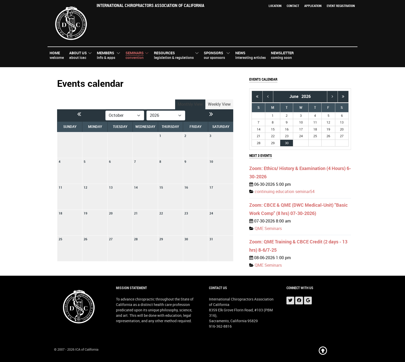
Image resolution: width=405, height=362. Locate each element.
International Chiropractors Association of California (150, 5)
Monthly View (190, 104)
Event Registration (341, 6)
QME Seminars (268, 228)
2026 (306, 96)
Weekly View (219, 104)
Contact (293, 6)
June (295, 96)
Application (313, 6)
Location (275, 6)
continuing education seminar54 (285, 191)
